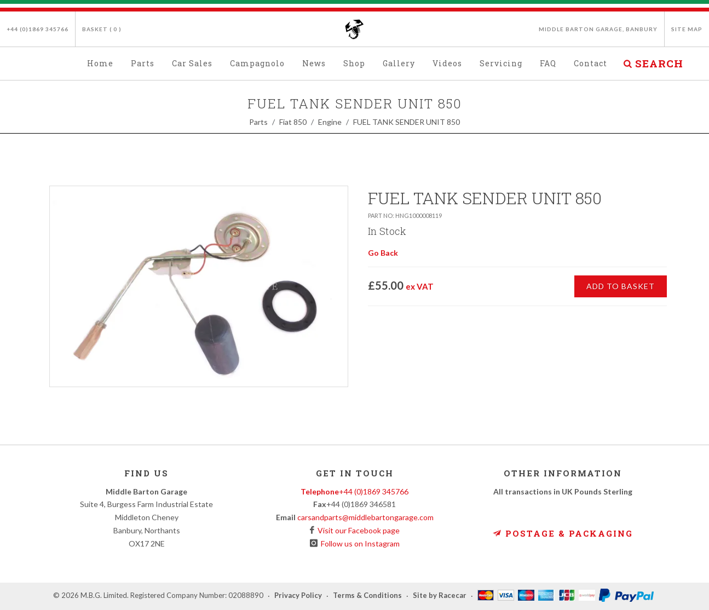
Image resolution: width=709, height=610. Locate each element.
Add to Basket (620, 286)
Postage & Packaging (563, 533)
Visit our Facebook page (357, 530)
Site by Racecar (439, 595)
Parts (258, 121)
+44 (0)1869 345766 (37, 29)
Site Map (686, 29)
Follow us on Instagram (359, 543)
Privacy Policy (298, 595)
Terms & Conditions (367, 595)
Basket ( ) (102, 29)
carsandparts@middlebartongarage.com (365, 517)
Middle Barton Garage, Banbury (598, 29)
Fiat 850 (293, 121)
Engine (330, 121)
